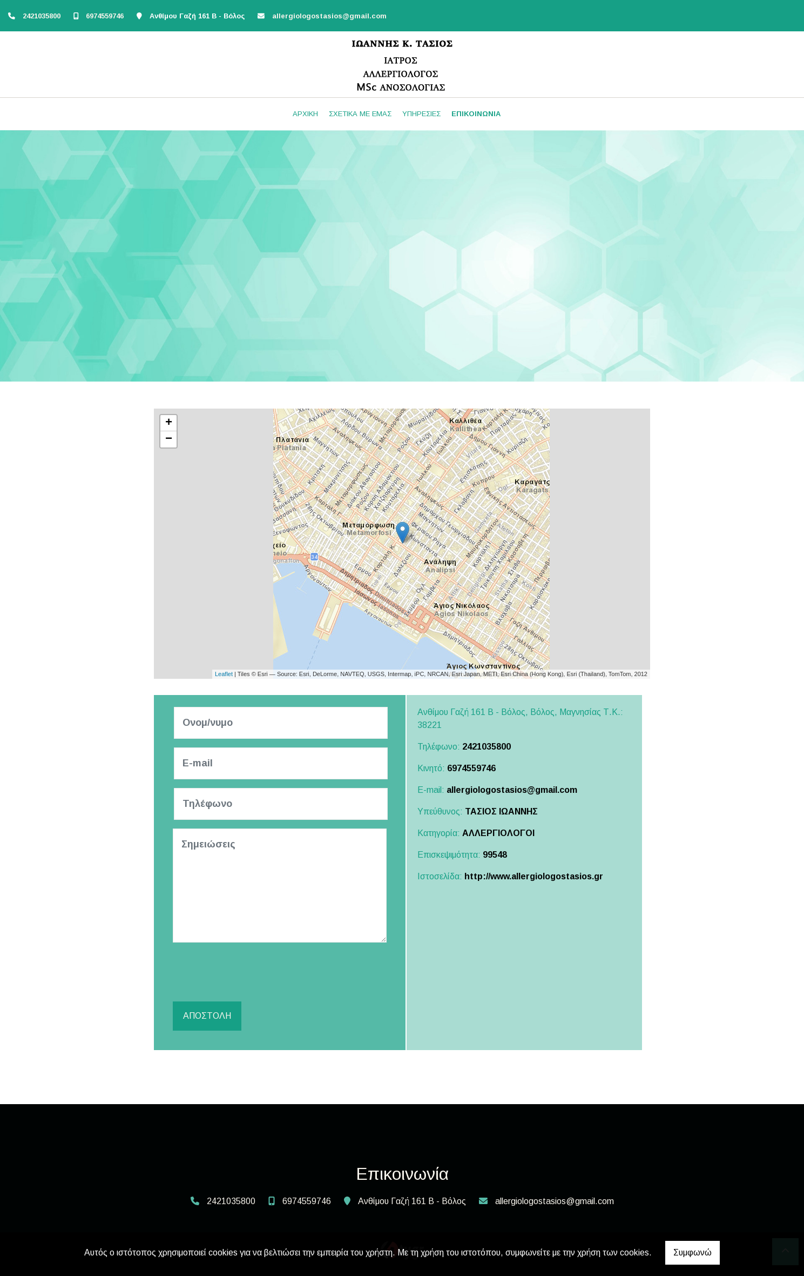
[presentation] (257, 972)
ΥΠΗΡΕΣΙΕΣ (421, 114)
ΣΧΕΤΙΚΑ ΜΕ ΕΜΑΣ (360, 114)
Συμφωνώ (692, 1252)
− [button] (168, 439)
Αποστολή (207, 1015)
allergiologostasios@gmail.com (329, 16)
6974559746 (105, 16)
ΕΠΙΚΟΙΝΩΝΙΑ (476, 114)
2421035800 (41, 16)
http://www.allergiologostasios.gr (533, 876)
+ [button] (168, 423)
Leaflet (224, 674)
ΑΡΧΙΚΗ (305, 114)
